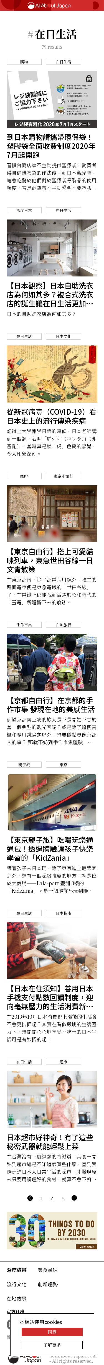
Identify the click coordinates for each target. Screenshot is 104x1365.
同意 (52, 1332)
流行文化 (17, 1284)
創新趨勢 (48, 1284)
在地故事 (17, 1298)
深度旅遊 (17, 1269)
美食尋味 (48, 1269)
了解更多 (52, 1345)
